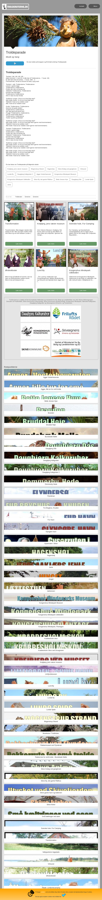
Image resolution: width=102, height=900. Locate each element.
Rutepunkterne (10, 367)
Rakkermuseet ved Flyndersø (51, 745)
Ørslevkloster (11, 270)
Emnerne (27, 197)
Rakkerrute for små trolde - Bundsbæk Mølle (51, 757)
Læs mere (19, 244)
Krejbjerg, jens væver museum (17, 169)
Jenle (9, 185)
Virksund (83, 169)
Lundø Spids (89, 179)
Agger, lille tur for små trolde (51, 389)
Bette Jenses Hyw (62, 179)
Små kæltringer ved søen (51, 816)
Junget (51, 579)
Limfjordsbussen (51, 674)
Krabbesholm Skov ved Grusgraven (51, 650)
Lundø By (10, 174)
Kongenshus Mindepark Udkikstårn (18, 179)
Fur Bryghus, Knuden (51, 508)
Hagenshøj (50, 169)
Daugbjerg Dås (76, 179)
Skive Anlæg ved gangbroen (67, 169)
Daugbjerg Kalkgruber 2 (25, 174)
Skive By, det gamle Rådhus (43, 179)
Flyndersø (50, 496)
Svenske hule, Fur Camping (81, 223)
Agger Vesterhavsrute (44, 174)
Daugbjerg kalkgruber (51, 460)
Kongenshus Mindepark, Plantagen (51, 627)
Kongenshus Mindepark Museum (65, 174)
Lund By (41, 270)
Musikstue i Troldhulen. (51, 733)
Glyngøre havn (51, 532)
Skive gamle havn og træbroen (51, 793)
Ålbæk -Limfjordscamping (51, 888)
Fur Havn (51, 520)
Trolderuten (18, 197)
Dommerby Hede (51, 484)
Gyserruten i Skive (51, 544)
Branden (51, 413)
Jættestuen (51, 591)
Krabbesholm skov (51, 638)
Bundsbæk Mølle (51, 437)
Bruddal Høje (51, 425)
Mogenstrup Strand (37, 169)
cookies (43, 892)
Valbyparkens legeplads (51, 852)
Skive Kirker (51, 805)
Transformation (12, 223)
